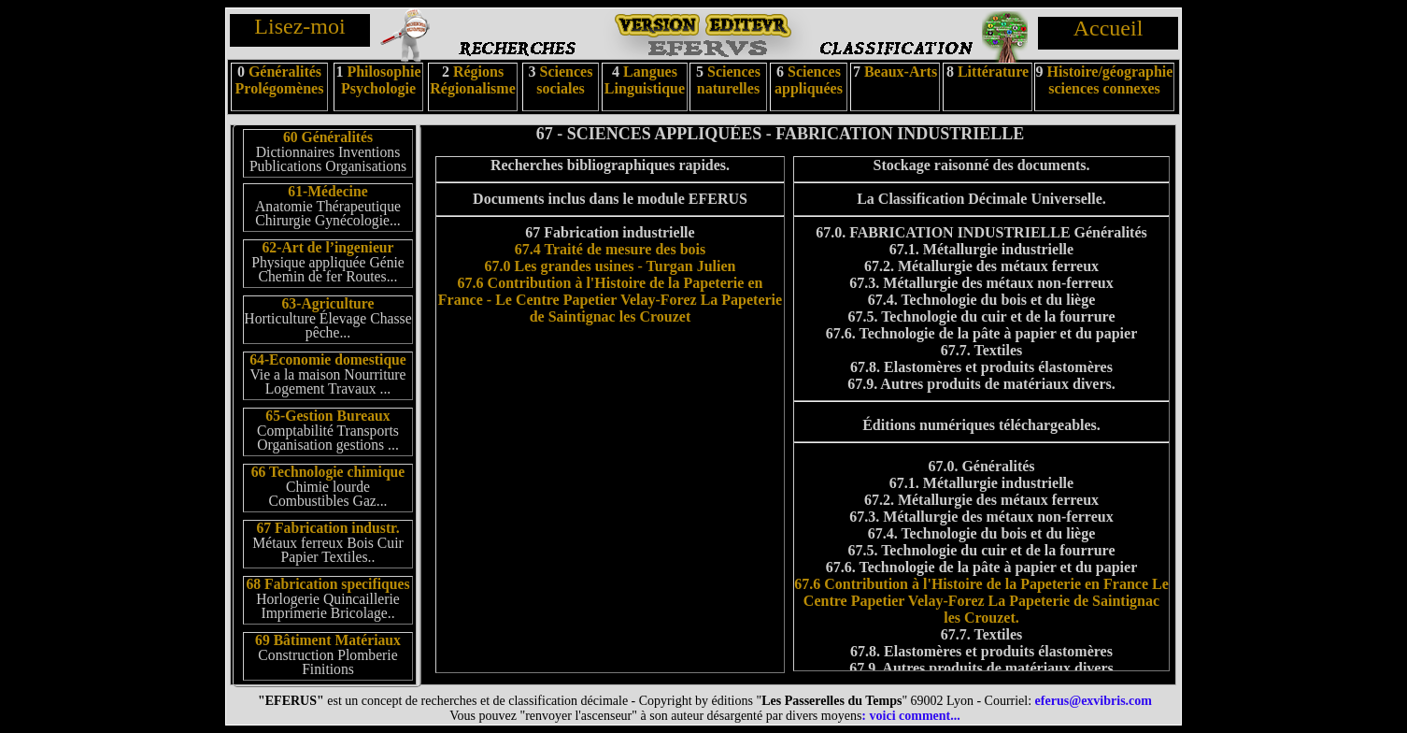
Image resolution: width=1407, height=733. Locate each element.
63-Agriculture (328, 303)
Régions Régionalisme (473, 80)
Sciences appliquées (809, 80)
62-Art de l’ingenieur (327, 247)
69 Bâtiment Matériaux (328, 640)
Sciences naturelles (728, 80)
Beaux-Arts (898, 71)
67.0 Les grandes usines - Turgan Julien (610, 266)
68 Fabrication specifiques (327, 584)
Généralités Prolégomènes (279, 80)
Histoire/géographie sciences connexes (1110, 80)
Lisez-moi (299, 26)
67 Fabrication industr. (327, 528)
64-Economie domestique (327, 359)
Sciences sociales (564, 80)
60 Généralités (328, 137)
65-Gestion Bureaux (327, 416)
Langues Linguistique (644, 80)
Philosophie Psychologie (381, 80)
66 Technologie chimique (328, 472)
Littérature (993, 71)
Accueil (1108, 28)
